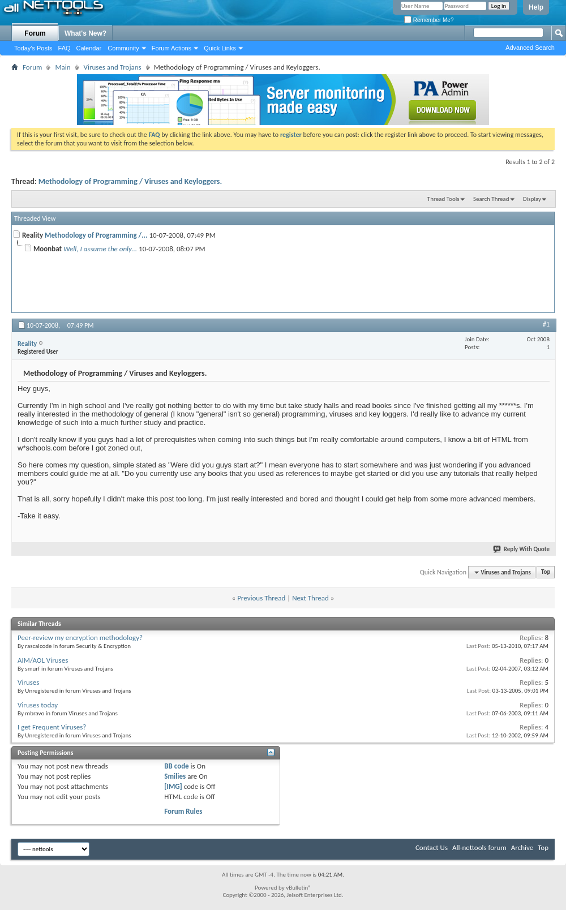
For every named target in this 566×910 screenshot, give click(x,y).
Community (123, 48)
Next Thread (310, 598)
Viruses (28, 682)
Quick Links (220, 48)
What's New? (85, 33)
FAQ (64, 48)
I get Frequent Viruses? (52, 727)
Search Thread (491, 199)
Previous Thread (261, 598)
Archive (522, 847)
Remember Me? (428, 20)
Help (536, 7)
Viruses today (38, 705)
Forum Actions (171, 48)
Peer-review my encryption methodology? (80, 637)
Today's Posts (33, 48)
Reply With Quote (522, 549)
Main (62, 67)
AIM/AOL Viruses (43, 660)
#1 (546, 324)
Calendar (89, 48)
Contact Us (431, 847)
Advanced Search (530, 47)
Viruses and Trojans (113, 67)
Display (532, 199)
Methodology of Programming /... (96, 235)
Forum (34, 33)
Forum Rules (183, 811)
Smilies (175, 776)
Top (545, 572)
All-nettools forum (479, 847)
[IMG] (173, 786)
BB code (176, 766)
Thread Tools (443, 199)
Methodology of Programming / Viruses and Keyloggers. (130, 181)
